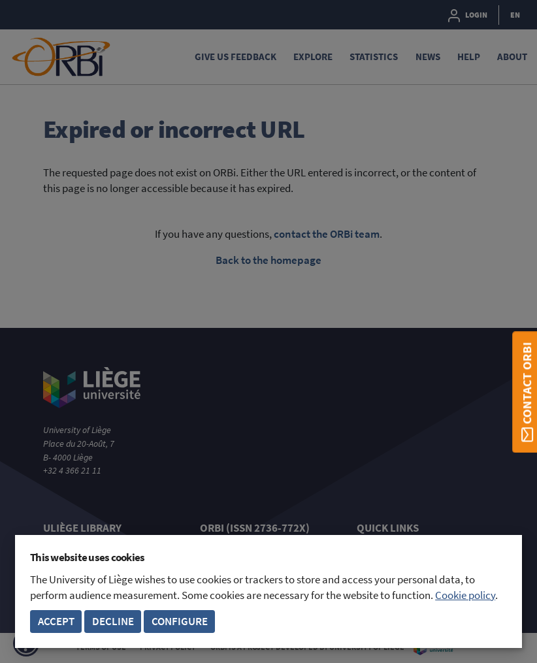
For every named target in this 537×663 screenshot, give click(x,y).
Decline (113, 621)
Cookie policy (465, 595)
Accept (56, 621)
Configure (180, 621)
